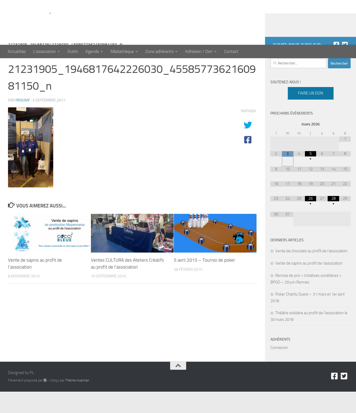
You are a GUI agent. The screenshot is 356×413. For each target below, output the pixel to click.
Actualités (17, 51)
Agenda (92, 51)
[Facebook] (336, 66)
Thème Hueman (77, 402)
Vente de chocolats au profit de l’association (311, 272)
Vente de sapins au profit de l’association (309, 284)
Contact (231, 51)
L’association (44, 51)
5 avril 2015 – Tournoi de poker (204, 281)
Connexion (279, 369)
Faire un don (310, 114)
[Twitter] (345, 66)
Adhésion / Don (199, 51)
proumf (23, 121)
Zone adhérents (159, 51)
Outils (72, 51)
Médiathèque (122, 51)
